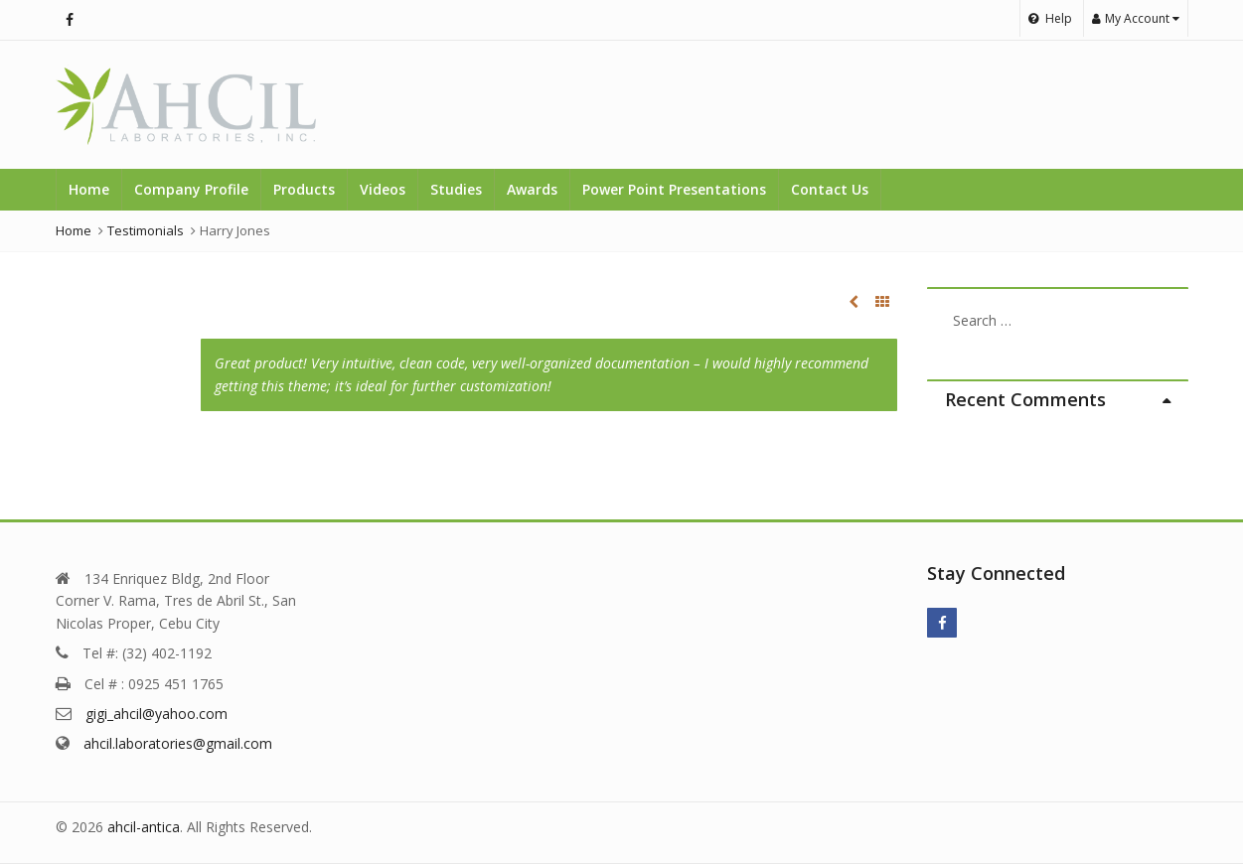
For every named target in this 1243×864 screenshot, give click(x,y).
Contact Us (829, 189)
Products (304, 189)
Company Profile (191, 189)
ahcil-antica (143, 826)
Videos (382, 189)
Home (89, 189)
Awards (532, 189)
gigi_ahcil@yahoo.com (156, 713)
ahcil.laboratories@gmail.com (177, 743)
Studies (456, 189)
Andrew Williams (853, 302)
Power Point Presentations (674, 189)
